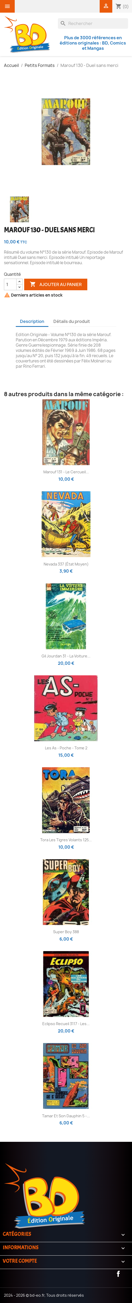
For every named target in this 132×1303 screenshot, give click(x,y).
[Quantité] (10, 284)
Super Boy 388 (66, 931)
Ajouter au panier (56, 284)
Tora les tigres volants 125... (66, 839)
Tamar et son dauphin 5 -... (66, 1115)
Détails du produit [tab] (71, 321)
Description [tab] (32, 321)
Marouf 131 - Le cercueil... (66, 471)
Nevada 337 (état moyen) (66, 564)
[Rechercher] (93, 23)
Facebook (118, 1274)
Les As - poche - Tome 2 (66, 747)
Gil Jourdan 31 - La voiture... (66, 655)
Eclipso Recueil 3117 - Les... (66, 1023)
